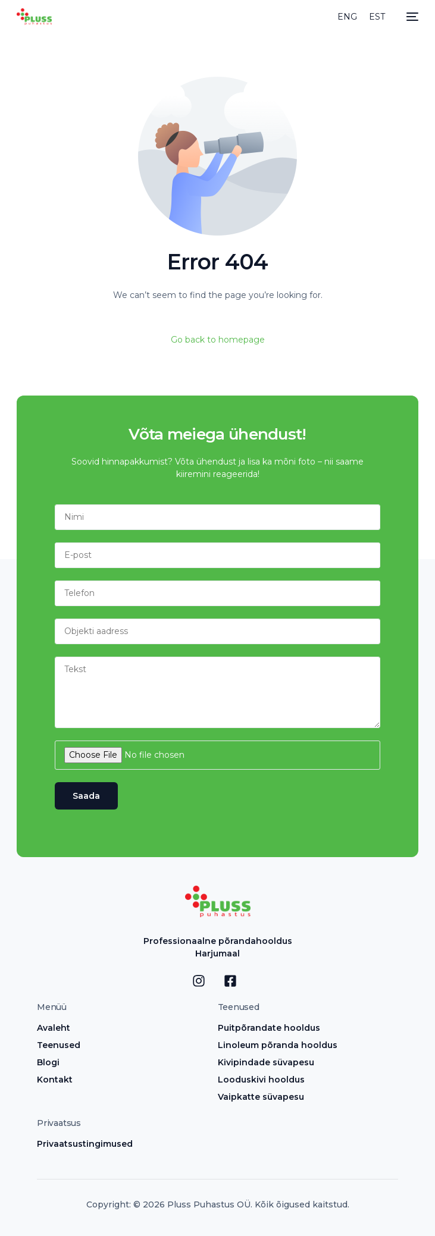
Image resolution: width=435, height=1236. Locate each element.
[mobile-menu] (410, 16)
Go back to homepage (218, 339)
